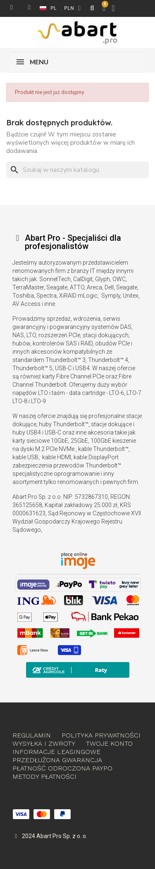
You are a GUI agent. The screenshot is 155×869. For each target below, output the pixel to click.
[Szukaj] (77, 170)
